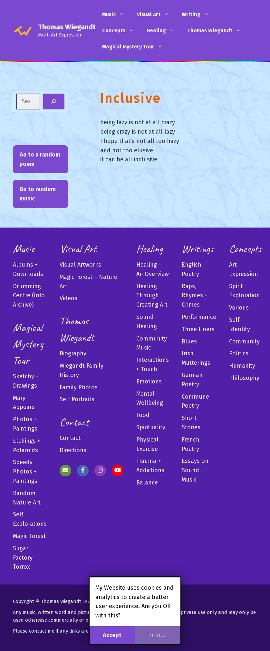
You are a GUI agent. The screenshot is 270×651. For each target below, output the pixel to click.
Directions (73, 450)
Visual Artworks (80, 264)
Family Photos (79, 387)
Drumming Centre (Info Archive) (29, 296)
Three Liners (198, 329)
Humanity (242, 365)
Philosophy (244, 377)
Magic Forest (29, 536)
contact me (41, 631)
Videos (68, 298)
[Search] (53, 101)
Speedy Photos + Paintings (25, 471)
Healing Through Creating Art (152, 296)
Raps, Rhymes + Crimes (194, 296)
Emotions (149, 381)
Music (116, 14)
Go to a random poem (39, 159)
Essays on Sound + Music (195, 470)
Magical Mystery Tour (135, 47)
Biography (73, 353)
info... (157, 635)
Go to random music (37, 194)
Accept (112, 635)
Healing (164, 31)
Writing (198, 14)
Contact (70, 438)
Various (239, 307)
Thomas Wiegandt (67, 27)
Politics (238, 353)
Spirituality (150, 427)
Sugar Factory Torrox (23, 558)
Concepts (121, 31)
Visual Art (156, 14)
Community (244, 341)
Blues (189, 341)
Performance (199, 316)
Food (142, 415)
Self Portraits (77, 399)
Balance (147, 482)
